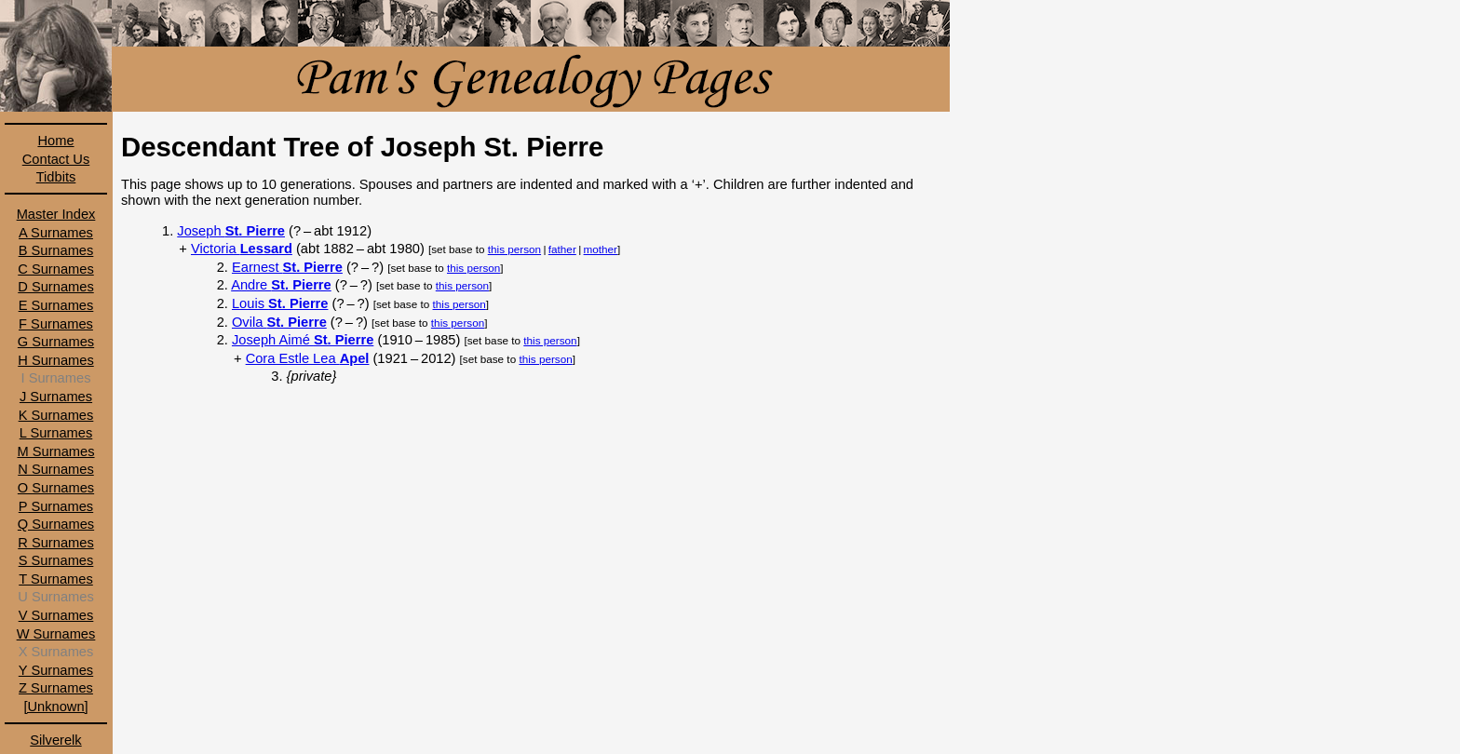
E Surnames (56, 305)
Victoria (241, 248)
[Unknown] (55, 706)
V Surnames (56, 615)
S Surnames (56, 560)
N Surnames (55, 469)
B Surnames (56, 250)
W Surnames (56, 633)
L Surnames (56, 432)
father (562, 249)
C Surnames (55, 269)
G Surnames (56, 341)
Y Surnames (56, 670)
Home (55, 140)
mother (600, 249)
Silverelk (55, 740)
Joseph (231, 230)
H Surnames (55, 360)
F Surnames (56, 323)
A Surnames (56, 232)
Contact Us (56, 159)
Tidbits (56, 176)
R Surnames (55, 542)
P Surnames (56, 506)
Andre (281, 284)
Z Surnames (56, 687)
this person (514, 249)
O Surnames (56, 487)
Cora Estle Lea (308, 358)
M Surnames (55, 451)
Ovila (279, 322)
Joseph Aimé (302, 339)
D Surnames (55, 286)
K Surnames (56, 415)
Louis (280, 303)
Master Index (56, 214)
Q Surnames (56, 524)
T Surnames (56, 579)
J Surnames (56, 396)
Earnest (287, 267)
